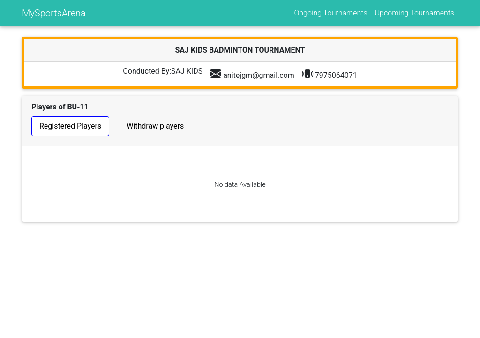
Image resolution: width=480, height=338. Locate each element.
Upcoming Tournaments (414, 12)
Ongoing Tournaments (330, 12)
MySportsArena (54, 13)
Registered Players (70, 126)
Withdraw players (155, 126)
